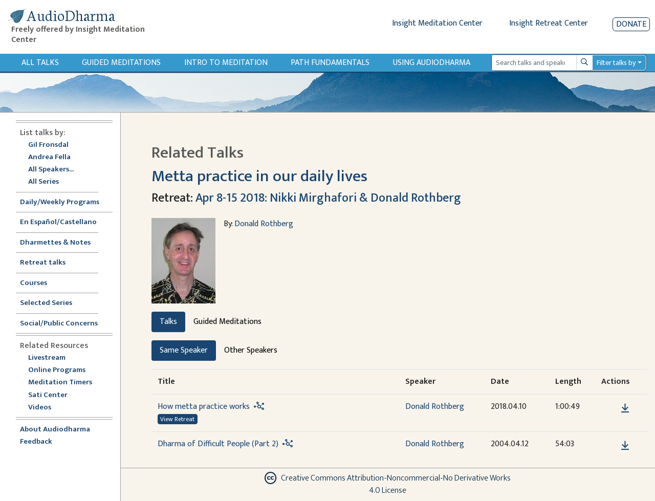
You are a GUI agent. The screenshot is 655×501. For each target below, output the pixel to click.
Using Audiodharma (431, 63)
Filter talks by (616, 63)
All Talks (40, 63)
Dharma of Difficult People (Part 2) (218, 444)
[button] (609, 408)
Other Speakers (250, 350)
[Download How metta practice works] (625, 408)
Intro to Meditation (226, 63)
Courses (33, 283)
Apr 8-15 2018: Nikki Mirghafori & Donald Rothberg (328, 198)
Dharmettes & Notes (55, 243)
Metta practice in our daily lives (259, 176)
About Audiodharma (55, 429)
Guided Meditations (121, 63)
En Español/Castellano (58, 222)
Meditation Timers (60, 382)
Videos (45, 407)
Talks (168, 322)
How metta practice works (204, 406)
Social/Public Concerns (59, 324)
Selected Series (52, 303)
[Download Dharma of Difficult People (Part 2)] (625, 445)
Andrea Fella (49, 157)
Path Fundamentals (330, 63)
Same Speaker (184, 350)
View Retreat (177, 419)
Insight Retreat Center (548, 23)
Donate (631, 24)
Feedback (36, 442)
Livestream (47, 358)
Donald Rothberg (263, 224)
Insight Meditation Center (437, 23)
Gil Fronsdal (48, 145)
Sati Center (48, 395)
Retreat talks (43, 263)
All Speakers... (51, 170)
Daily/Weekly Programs (65, 202)
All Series (43, 182)
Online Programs (56, 370)
